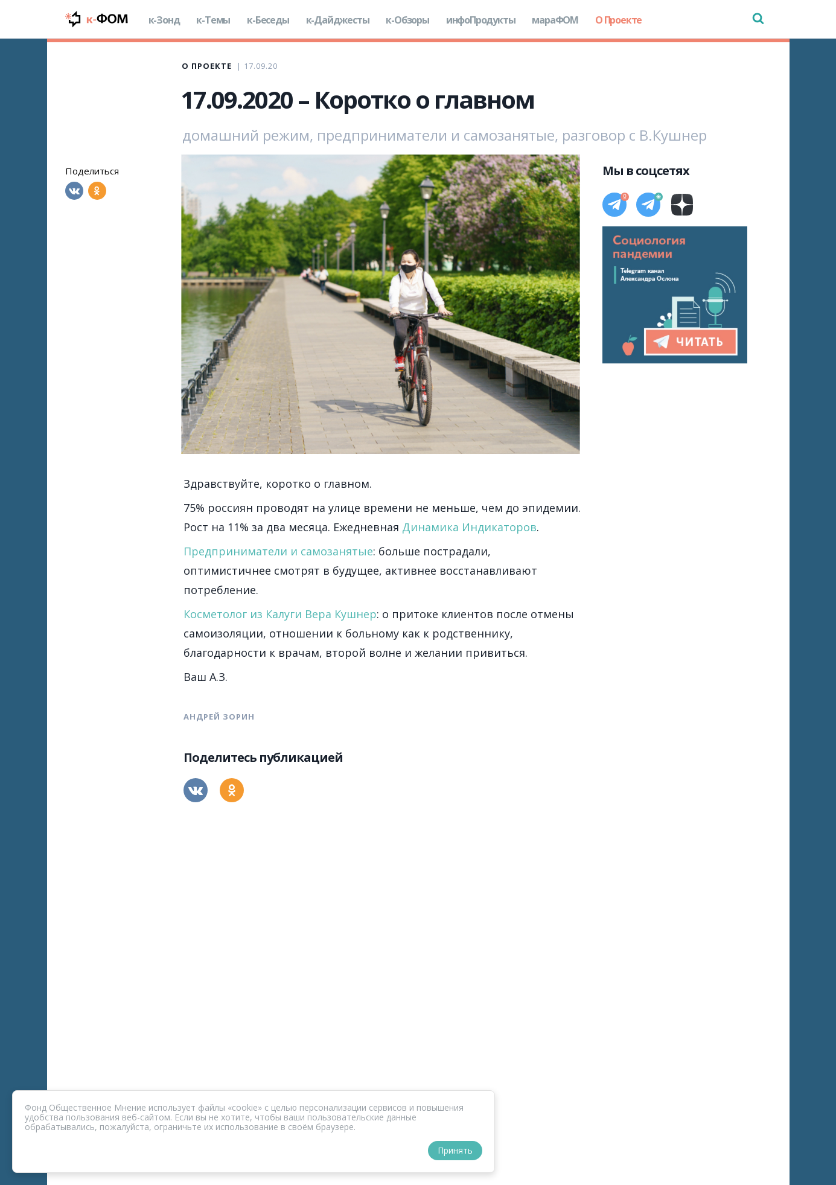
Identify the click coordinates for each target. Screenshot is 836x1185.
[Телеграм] (614, 205)
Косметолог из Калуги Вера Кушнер (280, 614)
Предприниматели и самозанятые (278, 551)
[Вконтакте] (74, 191)
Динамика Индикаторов (469, 527)
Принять (455, 1150)
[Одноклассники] (97, 191)
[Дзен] (682, 205)
